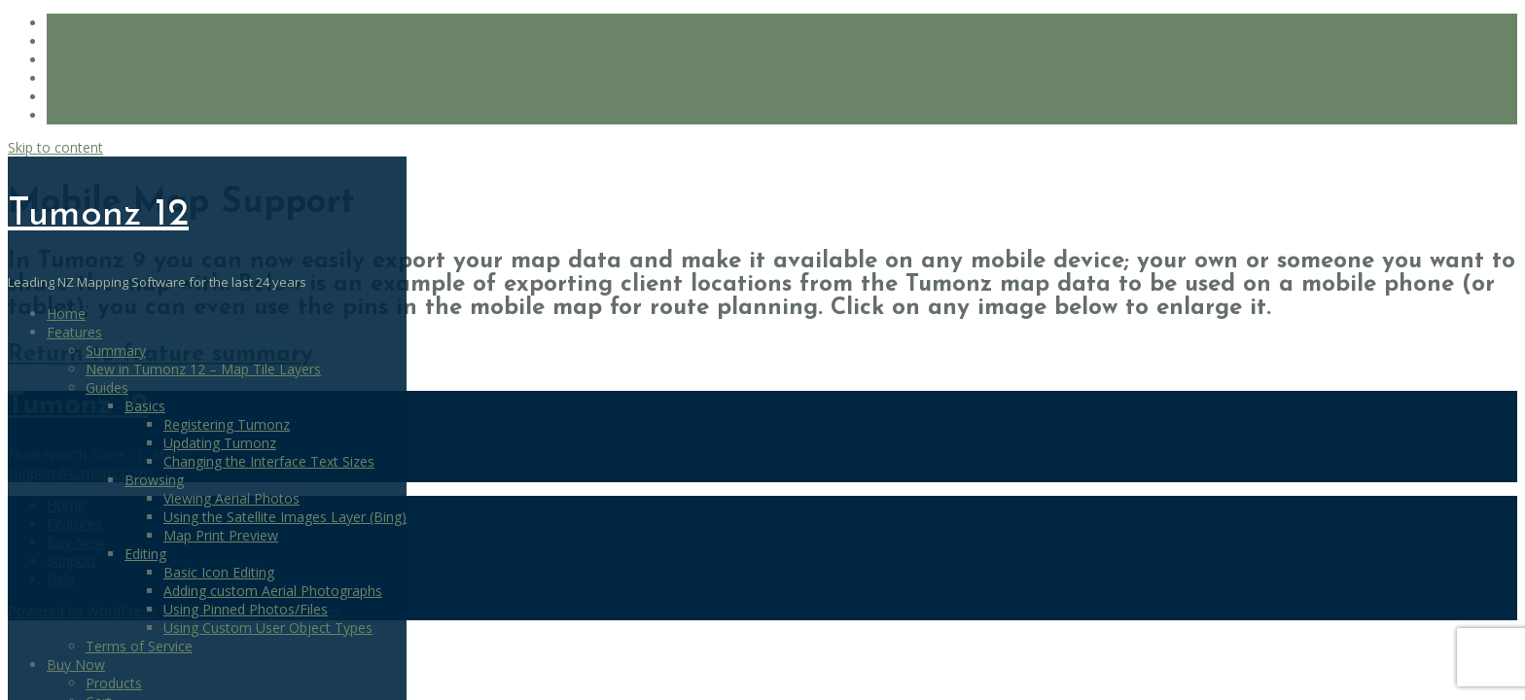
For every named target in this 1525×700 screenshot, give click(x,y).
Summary (116, 350)
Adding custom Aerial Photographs (272, 590)
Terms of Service (139, 646)
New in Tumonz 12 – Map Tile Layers (203, 369)
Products (114, 683)
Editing (145, 553)
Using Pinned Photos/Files (245, 609)
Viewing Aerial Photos (231, 498)
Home (66, 313)
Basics (144, 406)
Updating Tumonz (219, 443)
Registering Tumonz (226, 424)
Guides (107, 387)
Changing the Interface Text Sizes (268, 461)
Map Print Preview (220, 535)
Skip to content (55, 147)
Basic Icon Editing (218, 572)
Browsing (154, 480)
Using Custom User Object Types (267, 627)
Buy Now (76, 664)
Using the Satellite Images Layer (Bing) (285, 517)
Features (74, 332)
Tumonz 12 (98, 214)
